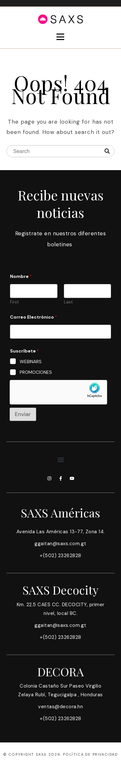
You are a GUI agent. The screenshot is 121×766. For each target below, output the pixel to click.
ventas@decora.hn (60, 706)
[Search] (107, 151)
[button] (60, 459)
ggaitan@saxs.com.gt (60, 543)
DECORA (60, 671)
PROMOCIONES (36, 372)
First (14, 302)
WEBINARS (31, 361)
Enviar (23, 414)
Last (68, 302)
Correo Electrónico (33, 317)
